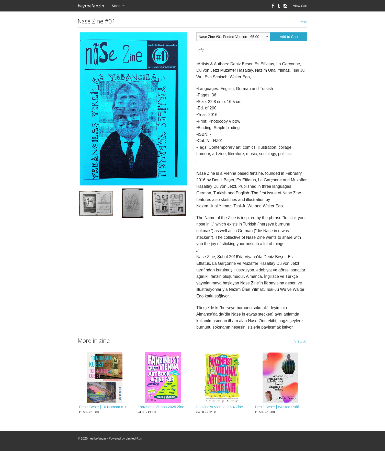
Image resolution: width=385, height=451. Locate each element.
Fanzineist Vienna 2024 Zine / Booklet (227, 407)
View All (300, 341)
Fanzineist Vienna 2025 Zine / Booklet (168, 407)
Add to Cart (289, 37)
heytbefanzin (91, 6)
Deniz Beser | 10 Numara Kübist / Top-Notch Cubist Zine (125, 407)
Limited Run (134, 438)
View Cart (300, 6)
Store (116, 6)
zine (303, 21)
